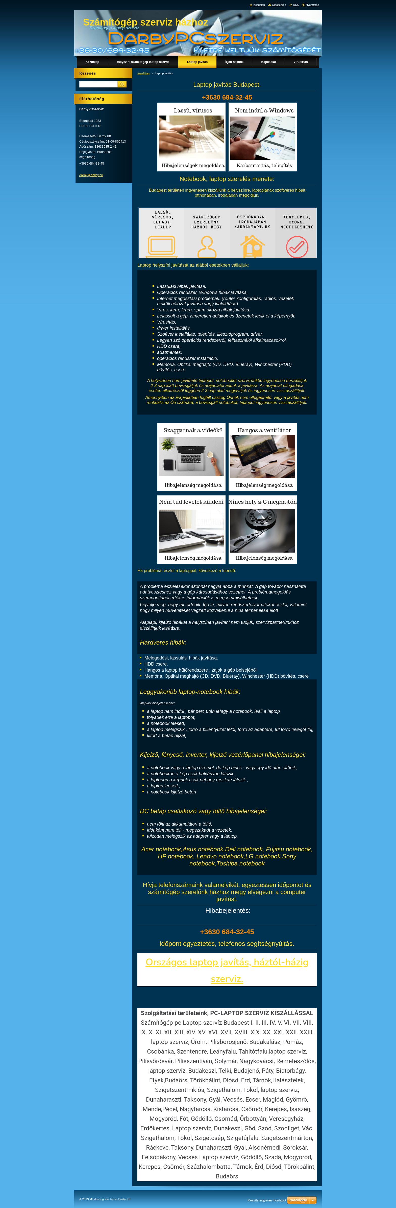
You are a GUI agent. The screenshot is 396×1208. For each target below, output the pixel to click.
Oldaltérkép (279, 4)
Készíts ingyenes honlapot (267, 1200)
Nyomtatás (312, 4)
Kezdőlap (143, 73)
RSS (296, 4)
